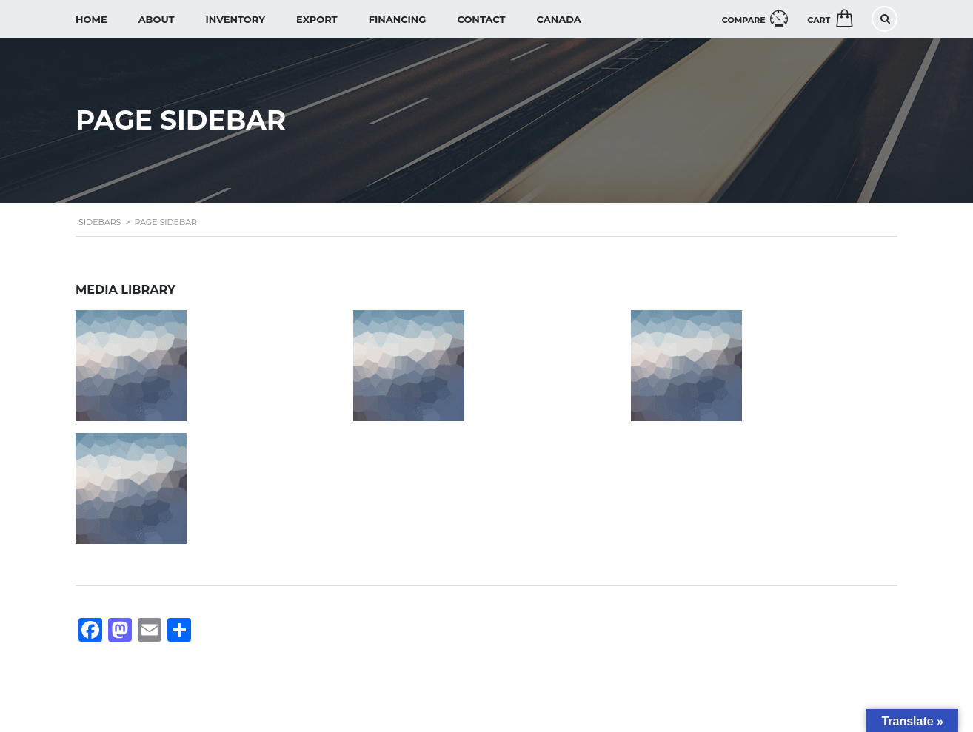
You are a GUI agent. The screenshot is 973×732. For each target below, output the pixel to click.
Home (91, 19)
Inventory (235, 19)
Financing (398, 19)
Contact (481, 19)
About (156, 19)
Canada (559, 19)
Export (317, 19)
